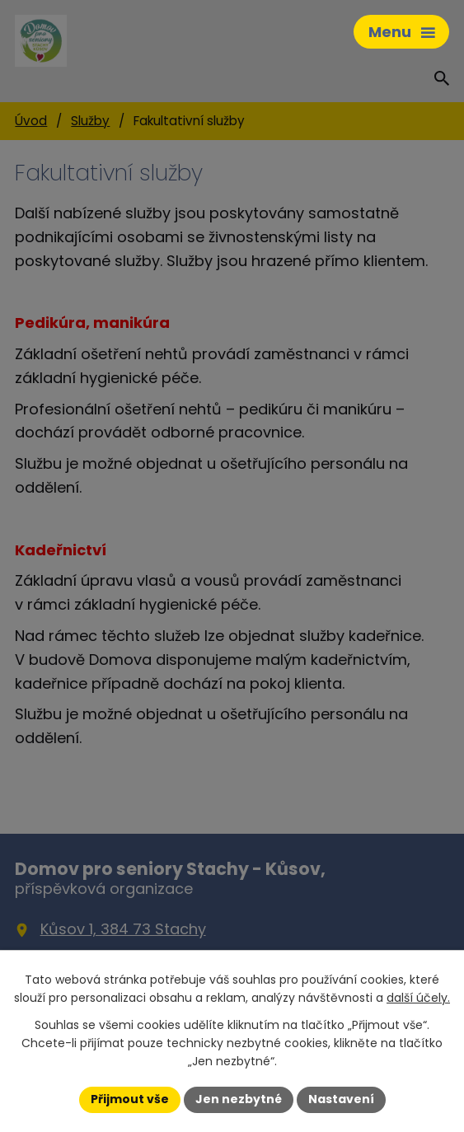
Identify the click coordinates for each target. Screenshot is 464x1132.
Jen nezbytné (238, 1099)
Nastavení (341, 1099)
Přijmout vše (130, 1099)
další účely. (418, 997)
